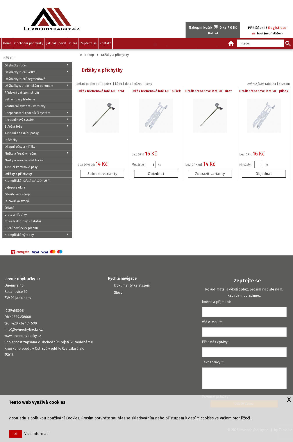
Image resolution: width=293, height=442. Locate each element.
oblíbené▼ (104, 84)
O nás (73, 43)
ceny (148, 84)
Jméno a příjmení (216, 302)
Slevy (118, 293)
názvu (138, 84)
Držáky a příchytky (115, 55)
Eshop (89, 55)
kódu (118, 84)
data (128, 84)
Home (7, 43)
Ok (15, 434)
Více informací (35, 433)
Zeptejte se (88, 43)
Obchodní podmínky (28, 43)
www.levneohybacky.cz (22, 336)
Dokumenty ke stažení (132, 285)
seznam (284, 84)
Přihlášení (256, 28)
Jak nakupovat (56, 43)
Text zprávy (211, 362)
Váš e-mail (210, 322)
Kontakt (105, 43)
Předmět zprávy (215, 342)
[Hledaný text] (260, 43)
